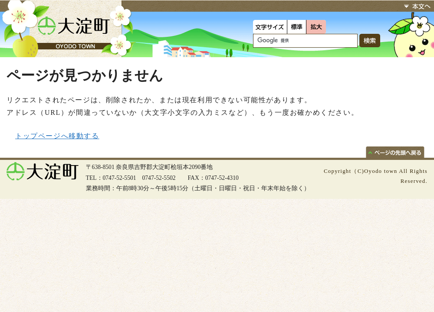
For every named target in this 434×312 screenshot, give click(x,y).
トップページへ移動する (57, 136)
